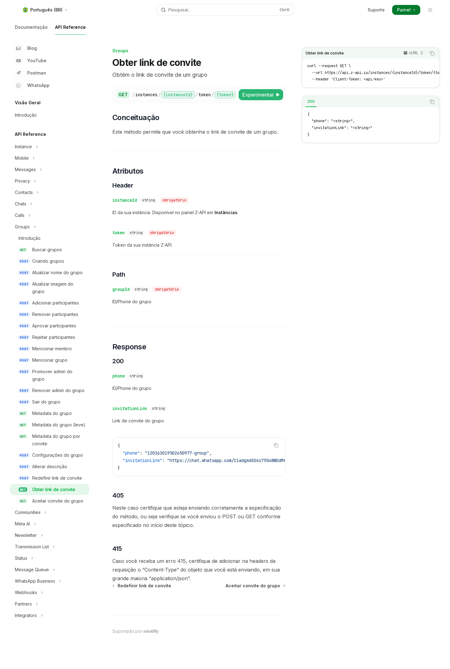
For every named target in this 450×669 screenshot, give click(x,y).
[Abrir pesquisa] (225, 9)
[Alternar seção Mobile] (49, 158)
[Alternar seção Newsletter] (49, 535)
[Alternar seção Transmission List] (49, 546)
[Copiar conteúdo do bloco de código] (432, 53)
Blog (26, 48)
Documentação (31, 29)
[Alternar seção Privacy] (49, 181)
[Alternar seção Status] (49, 558)
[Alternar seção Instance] (49, 146)
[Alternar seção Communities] (49, 512)
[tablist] (364, 102)
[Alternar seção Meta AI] (49, 523)
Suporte (376, 9)
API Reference (70, 29)
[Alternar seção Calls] (49, 215)
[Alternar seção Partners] (49, 604)
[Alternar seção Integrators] (49, 615)
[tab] (311, 101)
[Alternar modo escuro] (430, 10)
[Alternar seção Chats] (49, 203)
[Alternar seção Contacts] (49, 192)
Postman (30, 73)
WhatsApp (32, 85)
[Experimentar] (261, 94)
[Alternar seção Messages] (49, 169)
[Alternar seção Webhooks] (49, 592)
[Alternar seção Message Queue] (49, 569)
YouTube (30, 60)
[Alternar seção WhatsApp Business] (49, 581)
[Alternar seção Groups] (49, 226)
